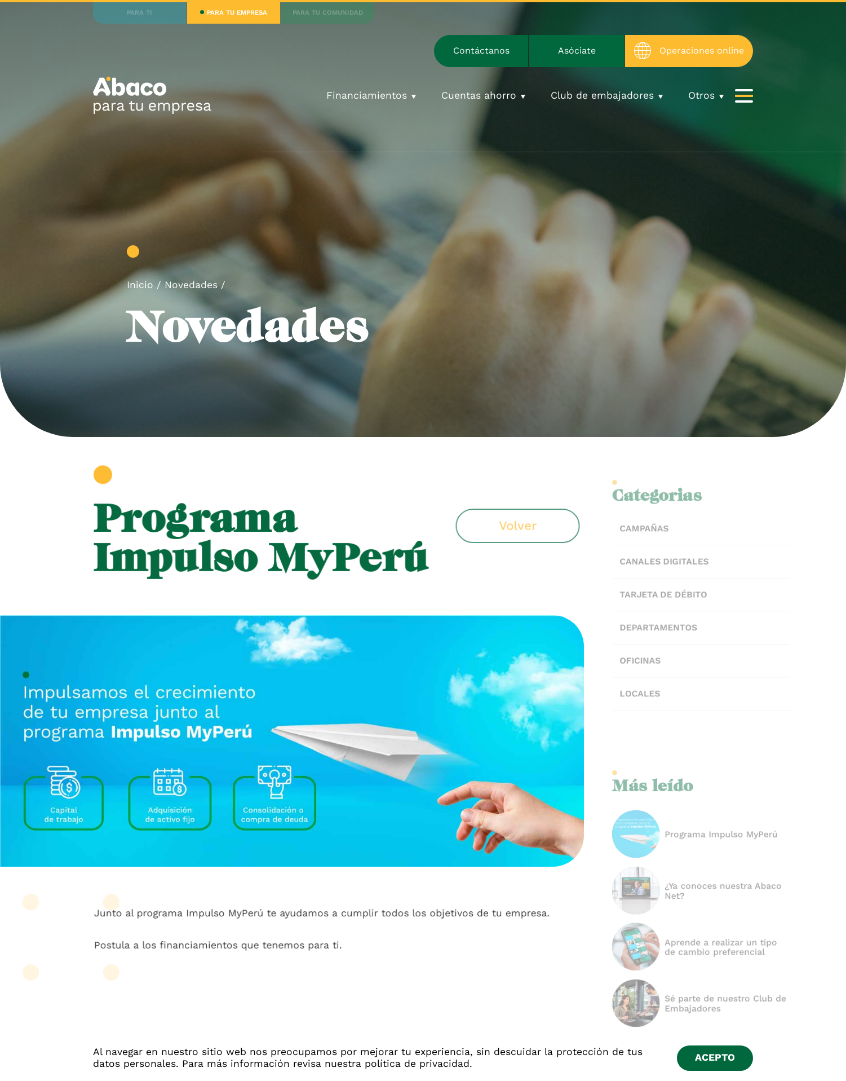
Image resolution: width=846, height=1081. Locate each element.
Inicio (140, 284)
